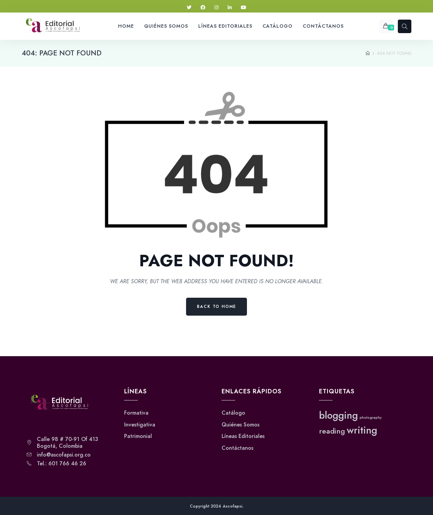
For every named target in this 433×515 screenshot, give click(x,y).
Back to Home (216, 306)
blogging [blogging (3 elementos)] (338, 415)
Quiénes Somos (240, 424)
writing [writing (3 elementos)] (362, 430)
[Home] (368, 53)
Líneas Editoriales (243, 436)
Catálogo (233, 413)
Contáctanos (237, 448)
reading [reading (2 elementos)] (332, 431)
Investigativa (139, 424)
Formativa (136, 413)
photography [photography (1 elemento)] (371, 417)
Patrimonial (138, 436)
